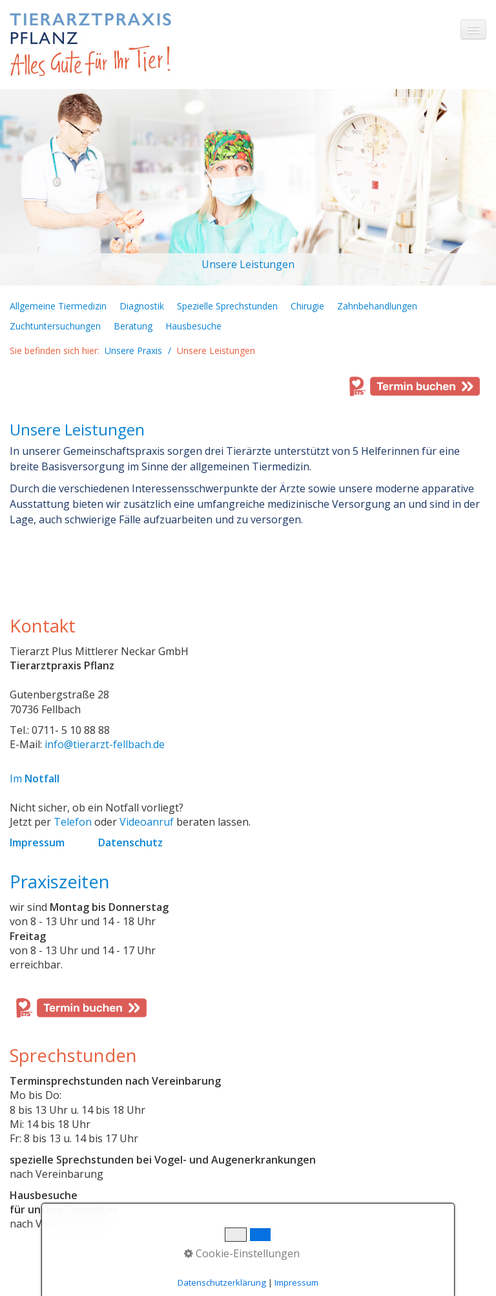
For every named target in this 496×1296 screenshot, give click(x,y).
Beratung (133, 326)
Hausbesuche (193, 326)
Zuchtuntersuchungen (55, 326)
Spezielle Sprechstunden (227, 306)
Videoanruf (146, 822)
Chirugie (307, 306)
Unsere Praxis (133, 350)
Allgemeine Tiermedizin (58, 306)
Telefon (73, 822)
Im (34, 778)
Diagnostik (141, 306)
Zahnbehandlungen (377, 306)
